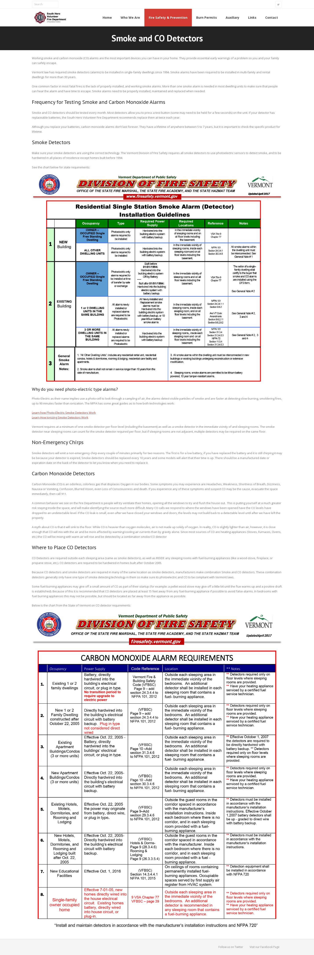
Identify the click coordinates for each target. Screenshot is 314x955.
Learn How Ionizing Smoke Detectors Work (60, 417)
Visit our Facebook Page (265, 947)
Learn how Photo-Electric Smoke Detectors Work (64, 413)
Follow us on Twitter (230, 947)
